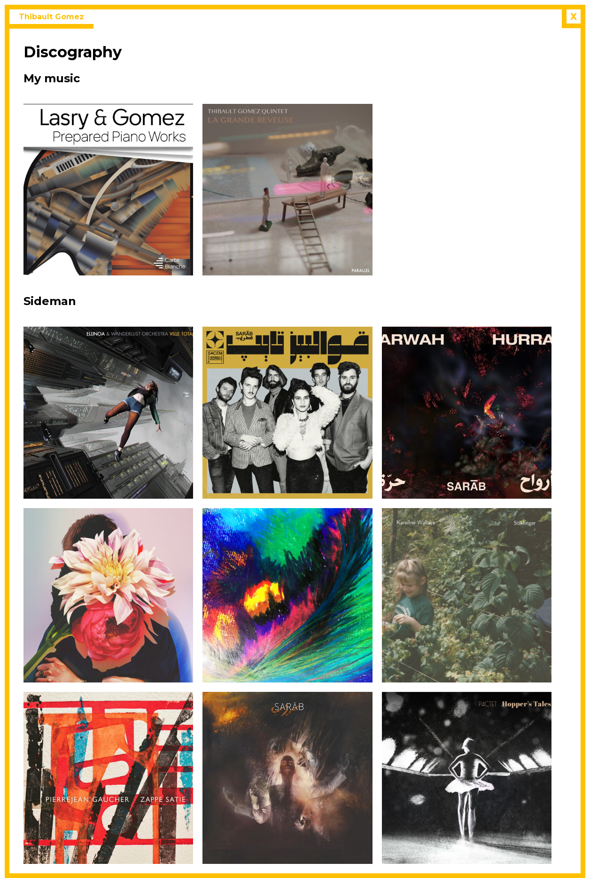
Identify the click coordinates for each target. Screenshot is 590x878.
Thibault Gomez (51, 16)
